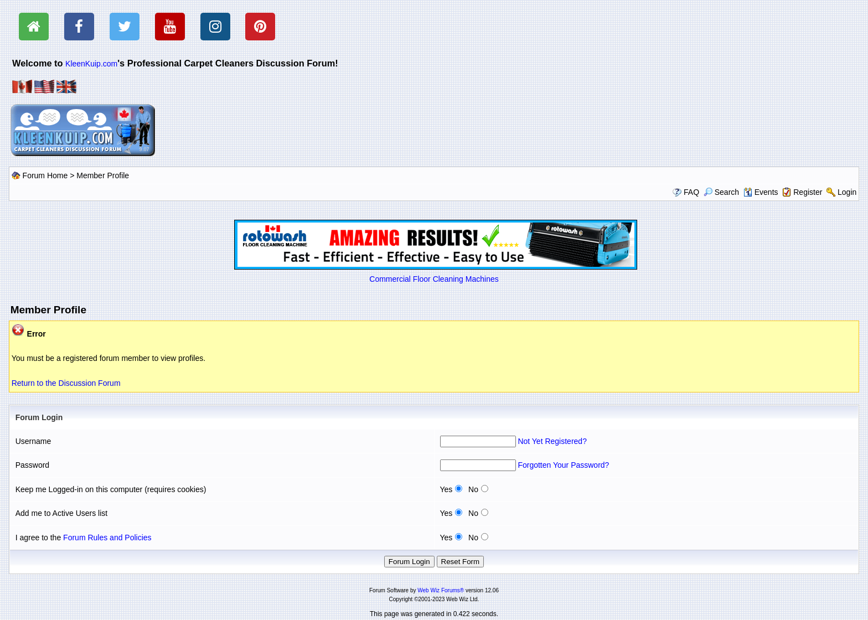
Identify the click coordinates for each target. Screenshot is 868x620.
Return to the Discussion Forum (66, 383)
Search (721, 192)
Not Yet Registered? (552, 441)
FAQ (691, 192)
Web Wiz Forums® (440, 590)
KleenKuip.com (91, 63)
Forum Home (45, 175)
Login (847, 192)
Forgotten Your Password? (563, 465)
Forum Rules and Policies (107, 537)
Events (760, 192)
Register (807, 192)
